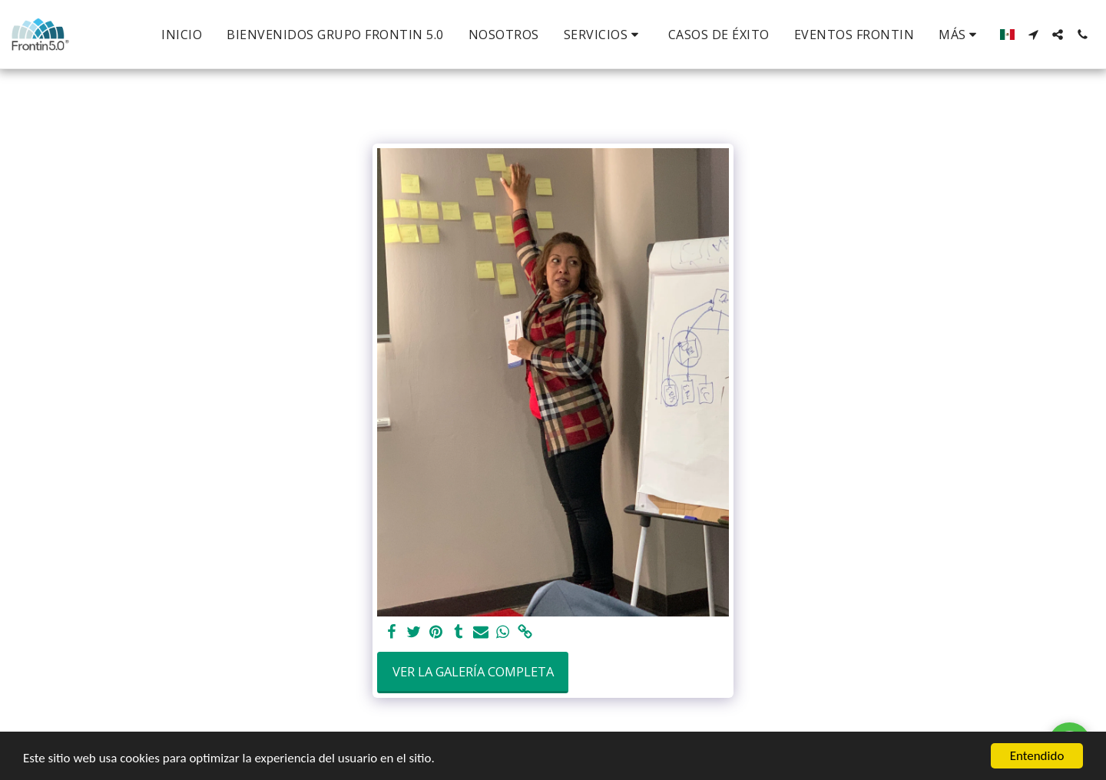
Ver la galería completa (473, 671)
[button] (603, 34)
